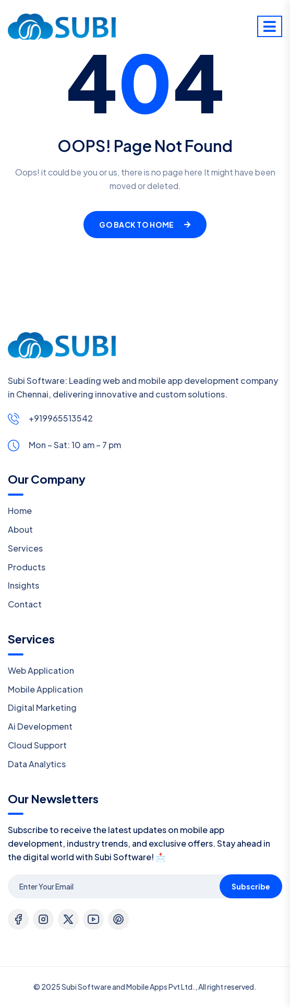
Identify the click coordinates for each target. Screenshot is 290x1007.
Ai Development (40, 726)
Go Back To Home (144, 224)
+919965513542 (61, 418)
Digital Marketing (42, 707)
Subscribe (251, 886)
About (20, 529)
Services (25, 548)
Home (20, 510)
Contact (25, 604)
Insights (23, 585)
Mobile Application (45, 689)
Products (26, 566)
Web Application (41, 670)
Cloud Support (37, 745)
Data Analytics (37, 763)
